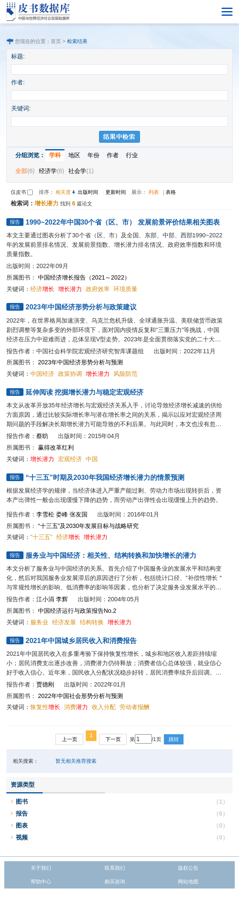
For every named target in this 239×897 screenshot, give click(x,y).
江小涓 (45, 599)
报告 (22, 813)
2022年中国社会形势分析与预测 (80, 695)
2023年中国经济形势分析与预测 (80, 362)
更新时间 (115, 192)
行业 (132, 155)
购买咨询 (115, 882)
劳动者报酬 (134, 707)
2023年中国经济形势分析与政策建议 (81, 307)
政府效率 (98, 289)
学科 (55, 155)
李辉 (62, 599)
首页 (56, 41)
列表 (154, 192)
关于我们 (41, 868)
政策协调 (70, 373)
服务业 (39, 622)
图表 (22, 825)
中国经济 (42, 373)
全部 (25, 170)
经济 (42, 289)
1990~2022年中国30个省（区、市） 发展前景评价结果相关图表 (123, 222)
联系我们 (115, 868)
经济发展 (64, 622)
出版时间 (88, 192)
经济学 (51, 170)
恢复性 (45, 707)
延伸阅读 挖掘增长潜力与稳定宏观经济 (84, 392)
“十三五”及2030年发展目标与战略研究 (88, 525)
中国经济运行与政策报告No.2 (77, 610)
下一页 (113, 739)
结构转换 (92, 622)
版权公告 (188, 868)
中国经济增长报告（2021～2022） (84, 277)
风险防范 (125, 373)
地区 (74, 155)
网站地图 (188, 882)
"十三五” (41, 537)
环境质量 (125, 289)
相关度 (63, 192)
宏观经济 (70, 459)
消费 (76, 707)
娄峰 (62, 514)
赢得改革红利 (56, 447)
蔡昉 (42, 436)
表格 (171, 192)
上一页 (69, 739)
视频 (22, 837)
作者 (113, 155)
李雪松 (45, 514)
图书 (22, 801)
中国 (92, 459)
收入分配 (104, 707)
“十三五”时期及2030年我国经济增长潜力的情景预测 (105, 477)
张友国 (78, 514)
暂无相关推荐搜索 (75, 761)
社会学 (80, 170)
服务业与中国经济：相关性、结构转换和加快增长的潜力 (111, 555)
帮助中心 (41, 882)
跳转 (174, 739)
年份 (93, 155)
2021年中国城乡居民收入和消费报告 (81, 640)
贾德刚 (45, 684)
